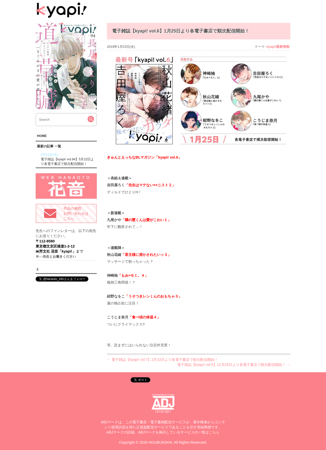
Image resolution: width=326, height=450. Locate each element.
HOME (42, 136)
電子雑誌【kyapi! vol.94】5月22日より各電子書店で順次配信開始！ (68, 159)
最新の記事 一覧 (49, 146)
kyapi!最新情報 (278, 47)
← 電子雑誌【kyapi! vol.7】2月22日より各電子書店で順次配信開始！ (162, 360)
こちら (214, 432)
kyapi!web (61, 10)
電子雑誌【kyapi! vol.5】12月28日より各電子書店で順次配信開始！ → (233, 365)
